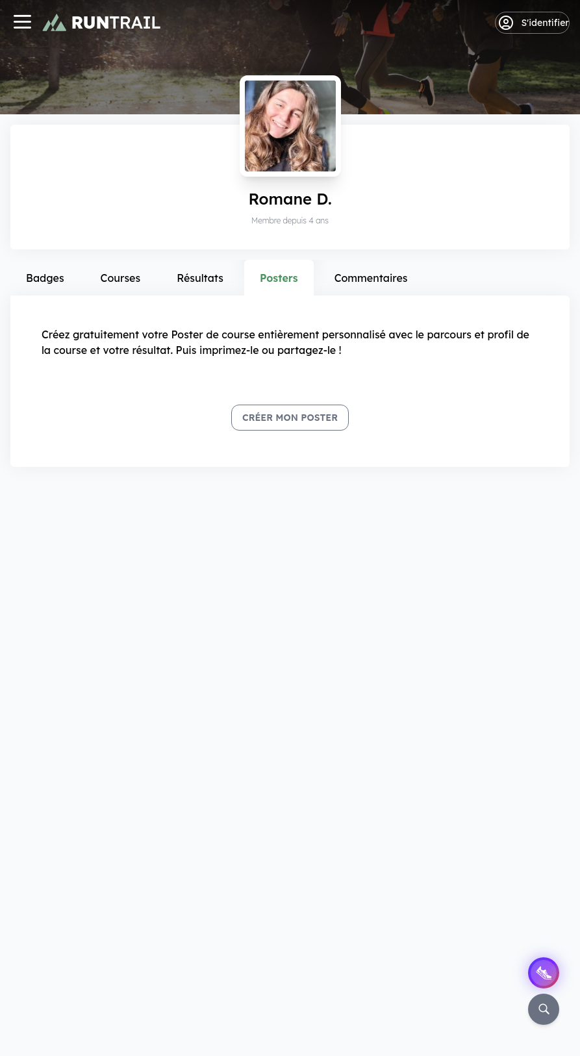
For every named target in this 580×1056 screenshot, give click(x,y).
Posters (279, 277)
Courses (121, 277)
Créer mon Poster (290, 417)
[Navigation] (22, 23)
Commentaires (371, 277)
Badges (45, 277)
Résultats (200, 277)
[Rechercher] (543, 1009)
